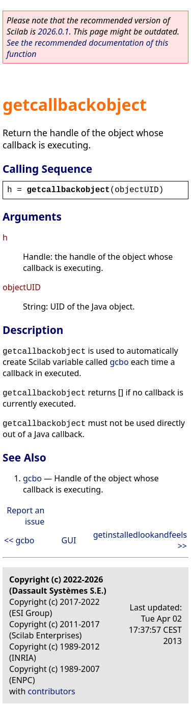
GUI (69, 540)
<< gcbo (19, 540)
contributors (51, 691)
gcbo (119, 361)
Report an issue (25, 516)
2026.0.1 (53, 31)
